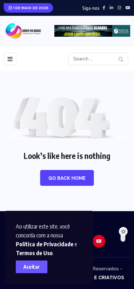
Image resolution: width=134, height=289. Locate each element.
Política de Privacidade (44, 244)
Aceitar (31, 267)
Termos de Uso (34, 252)
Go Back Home (67, 178)
